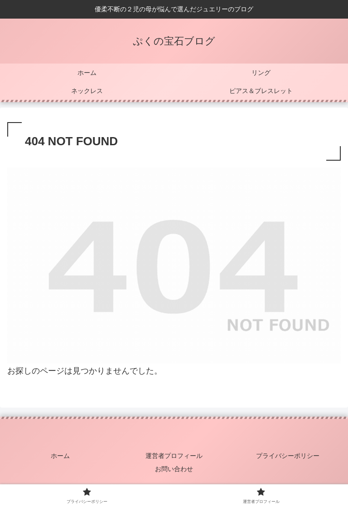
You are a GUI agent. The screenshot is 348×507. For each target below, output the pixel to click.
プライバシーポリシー (287, 455)
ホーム (60, 455)
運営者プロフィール (174, 455)
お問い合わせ (174, 469)
